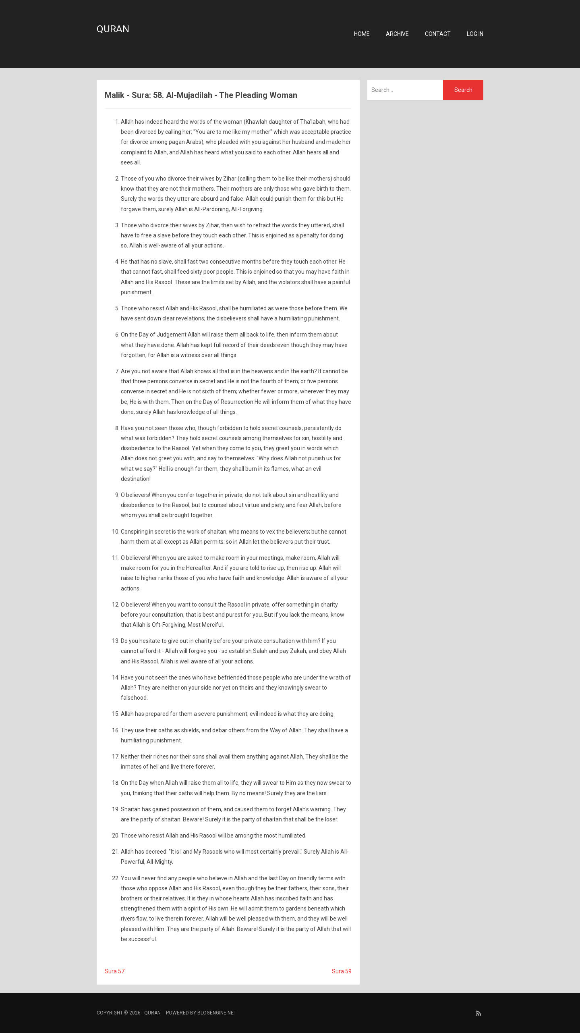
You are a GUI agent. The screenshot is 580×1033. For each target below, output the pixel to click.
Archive (397, 34)
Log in (475, 34)
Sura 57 (114, 971)
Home (362, 34)
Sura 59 (342, 971)
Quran (113, 29)
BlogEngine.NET (216, 1013)
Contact (438, 34)
